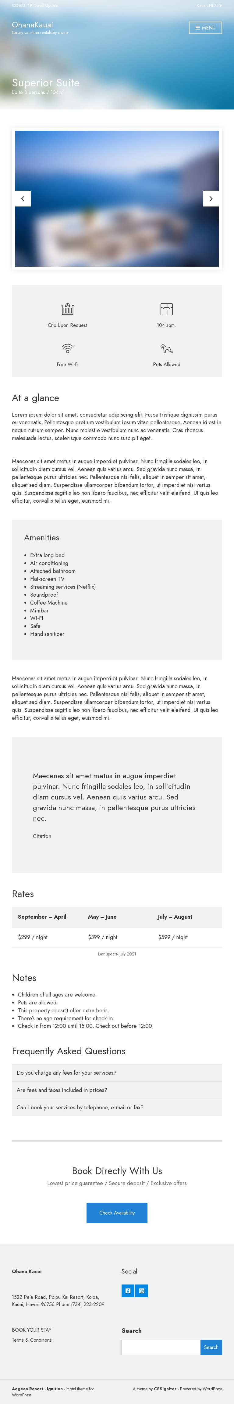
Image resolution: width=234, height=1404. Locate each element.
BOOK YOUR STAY (31, 1329)
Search (132, 1330)
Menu (205, 28)
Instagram (141, 1290)
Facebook (128, 1290)
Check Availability (117, 1212)
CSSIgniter (165, 1389)
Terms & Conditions (32, 1339)
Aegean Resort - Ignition (37, 1389)
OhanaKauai (32, 24)
